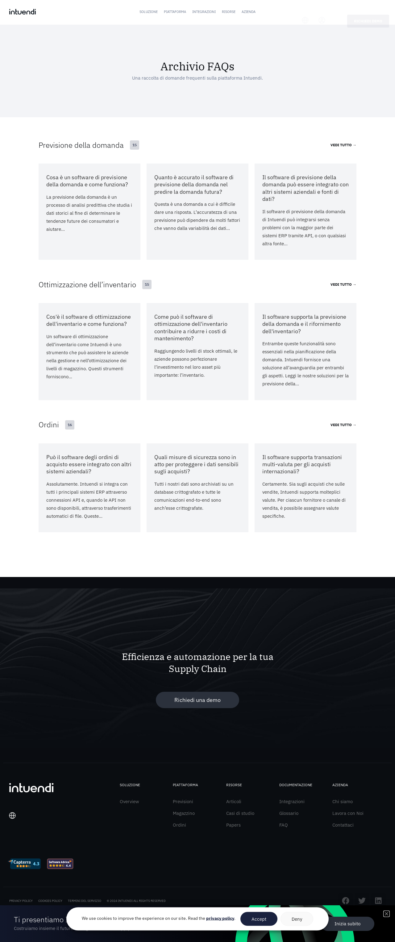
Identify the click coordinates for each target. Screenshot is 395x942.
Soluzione (148, 12)
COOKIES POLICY (50, 903)
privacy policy (220, 918)
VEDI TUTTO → (343, 145)
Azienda (249, 12)
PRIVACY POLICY (21, 903)
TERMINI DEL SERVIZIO (84, 903)
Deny (297, 919)
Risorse (228, 12)
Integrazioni (204, 12)
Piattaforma (175, 12)
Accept (259, 919)
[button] (386, 913)
